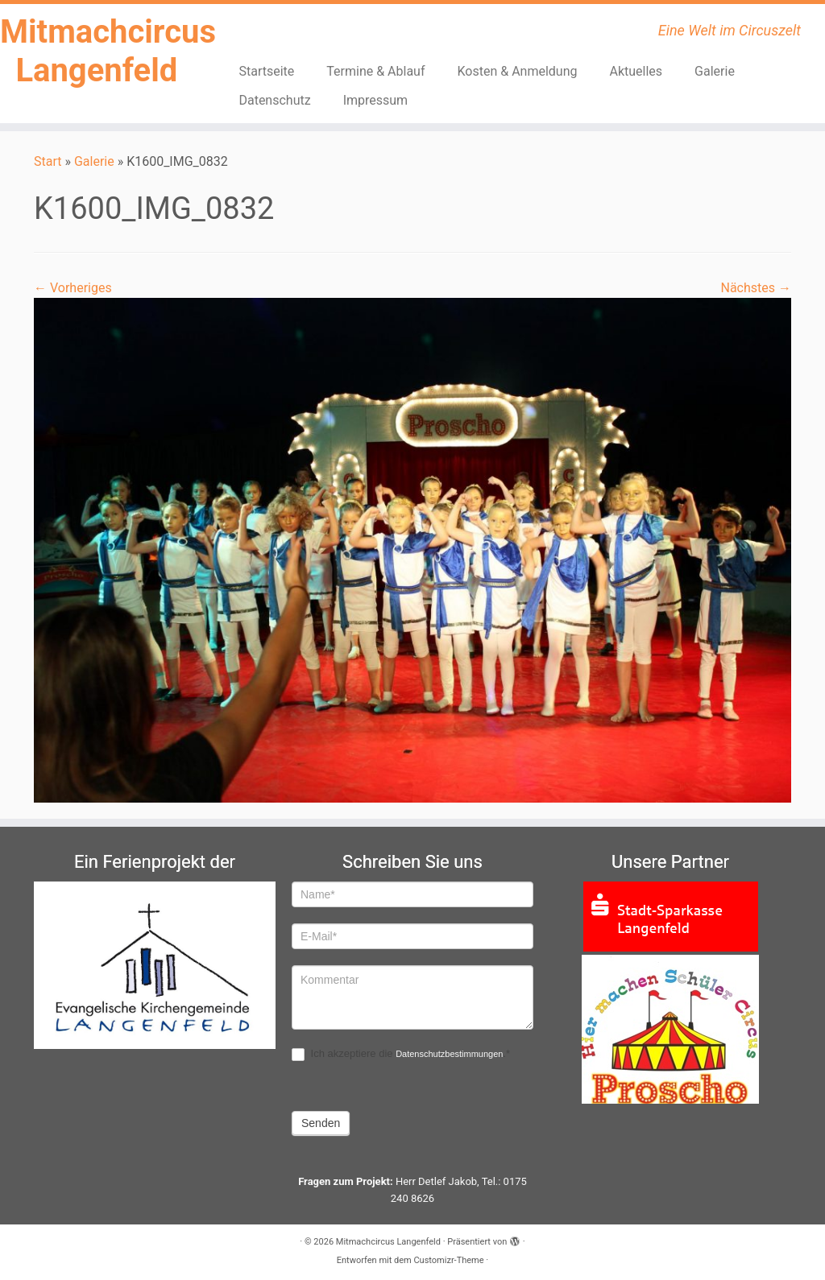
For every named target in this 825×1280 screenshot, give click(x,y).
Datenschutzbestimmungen (449, 1054)
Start (47, 161)
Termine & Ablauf (375, 71)
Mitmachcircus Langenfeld (96, 51)
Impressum (375, 100)
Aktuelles (636, 71)
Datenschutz (274, 100)
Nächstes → (755, 287)
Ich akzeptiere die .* (401, 1054)
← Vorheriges (73, 287)
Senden (320, 1123)
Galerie (714, 71)
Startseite (266, 71)
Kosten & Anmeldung (518, 71)
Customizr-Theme (448, 1260)
